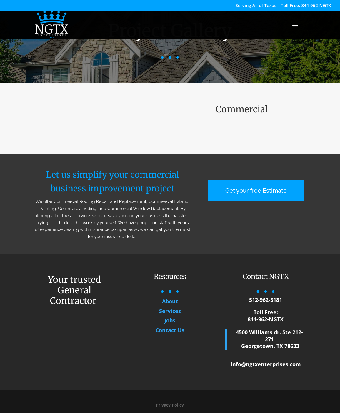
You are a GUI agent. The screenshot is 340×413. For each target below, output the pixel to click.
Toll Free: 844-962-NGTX (306, 5)
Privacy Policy (170, 405)
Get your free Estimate (256, 190)
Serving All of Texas (255, 5)
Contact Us (170, 330)
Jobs (169, 320)
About (170, 301)
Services (170, 310)
